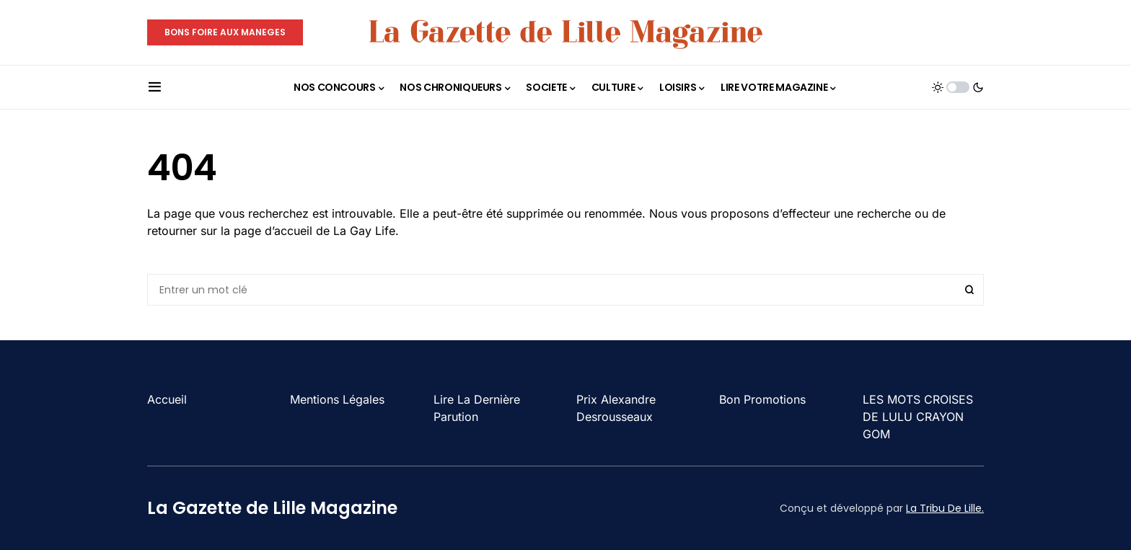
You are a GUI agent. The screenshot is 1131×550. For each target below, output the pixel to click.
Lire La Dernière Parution (477, 408)
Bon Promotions (762, 399)
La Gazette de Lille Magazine (272, 508)
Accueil (167, 399)
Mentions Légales (337, 399)
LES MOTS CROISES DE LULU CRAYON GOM (918, 416)
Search (969, 290)
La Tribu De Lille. (945, 508)
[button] (154, 87)
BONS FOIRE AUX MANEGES (225, 32)
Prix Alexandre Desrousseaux (616, 408)
